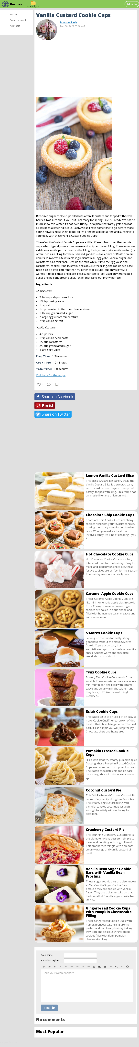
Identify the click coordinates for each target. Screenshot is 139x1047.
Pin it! (47, 405)
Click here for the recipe (50, 375)
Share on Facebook (57, 396)
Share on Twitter (56, 414)
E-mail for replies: (50, 960)
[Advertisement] (86, 67)
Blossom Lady (68, 22)
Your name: (47, 955)
